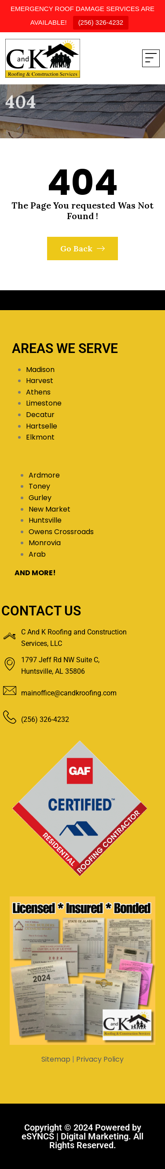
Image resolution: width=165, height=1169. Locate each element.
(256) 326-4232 (101, 22)
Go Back (82, 248)
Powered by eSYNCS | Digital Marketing (81, 1132)
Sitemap (55, 1059)
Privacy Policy (100, 1059)
